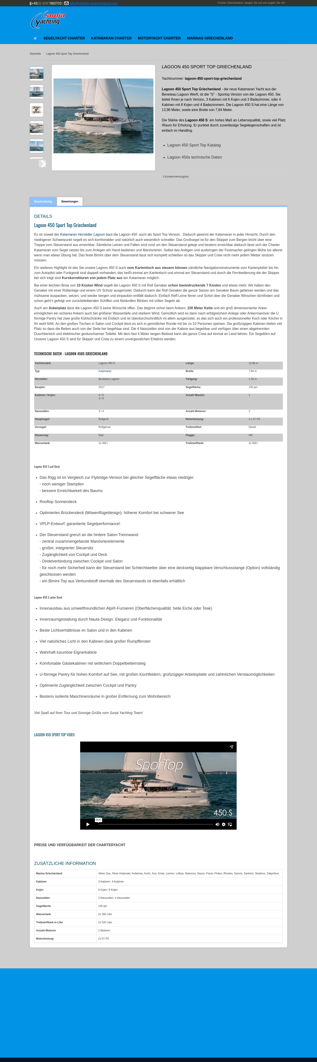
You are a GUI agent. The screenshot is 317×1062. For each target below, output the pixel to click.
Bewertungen (69, 201)
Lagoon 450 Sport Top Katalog (194, 145)
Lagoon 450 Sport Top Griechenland (67, 53)
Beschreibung (43, 201)
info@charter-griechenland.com (94, 3)
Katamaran (105, 371)
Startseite (35, 53)
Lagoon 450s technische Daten (194, 157)
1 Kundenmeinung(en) (175, 176)
